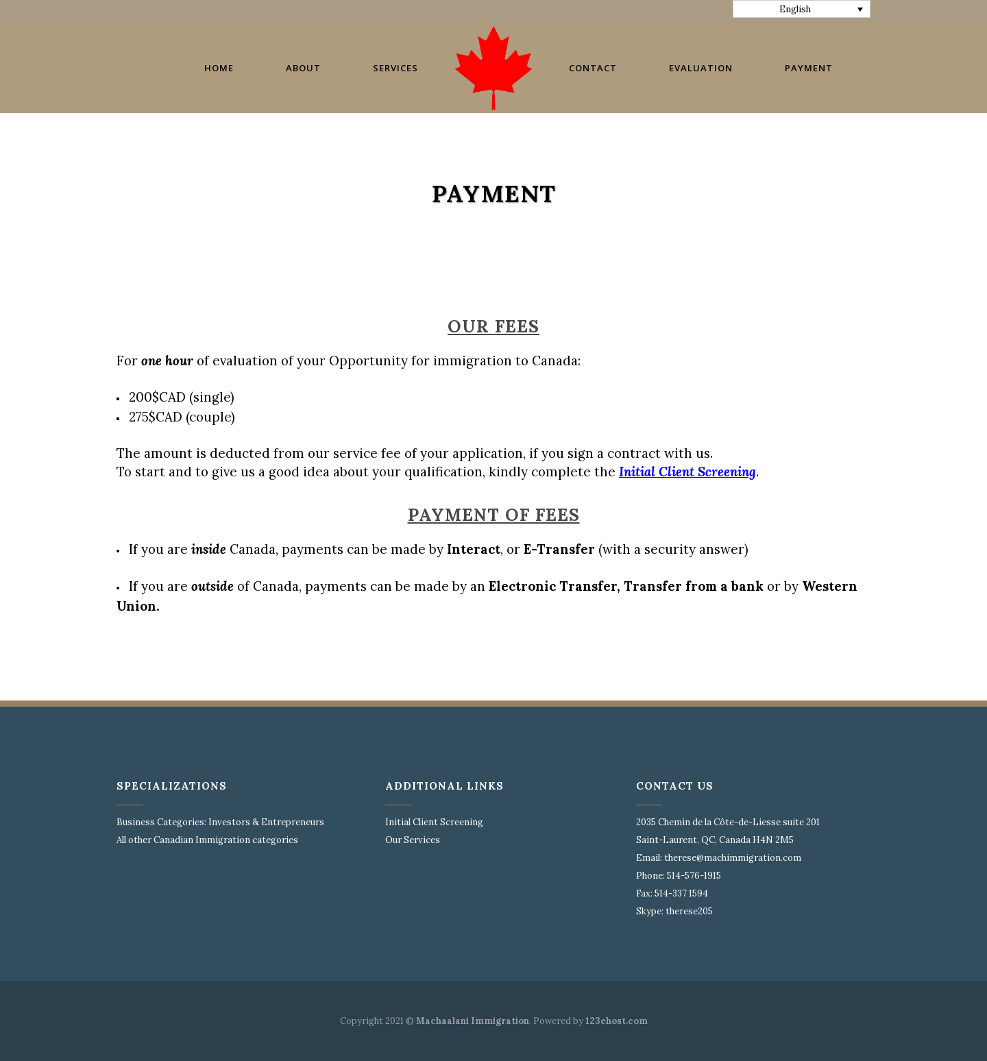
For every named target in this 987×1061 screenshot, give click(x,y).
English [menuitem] (795, 9)
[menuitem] (802, 9)
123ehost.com (616, 1021)
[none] (802, 9)
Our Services (412, 840)
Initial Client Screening (434, 822)
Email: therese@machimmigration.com (718, 858)
